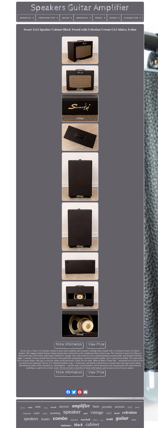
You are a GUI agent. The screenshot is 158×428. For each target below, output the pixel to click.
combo (60, 418)
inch (101, 420)
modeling (55, 413)
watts (133, 419)
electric (64, 406)
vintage (97, 412)
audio (37, 413)
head (116, 413)
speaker (72, 412)
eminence (66, 425)
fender (45, 419)
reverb (53, 407)
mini (85, 413)
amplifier (81, 405)
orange (46, 408)
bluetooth (27, 413)
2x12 (130, 407)
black (78, 425)
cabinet (92, 424)
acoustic (120, 406)
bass (96, 406)
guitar (122, 418)
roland (45, 414)
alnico (95, 420)
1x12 (108, 413)
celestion (129, 412)
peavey (22, 408)
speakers (31, 418)
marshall (85, 419)
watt (109, 419)
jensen (137, 407)
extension (74, 420)
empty (30, 407)
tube (38, 406)
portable (107, 406)
